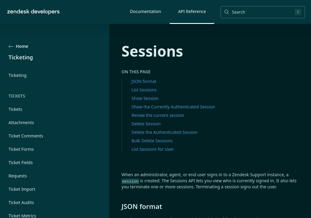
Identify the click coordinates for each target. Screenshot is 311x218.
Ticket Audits (21, 202)
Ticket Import (22, 189)
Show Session (145, 98)
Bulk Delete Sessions (152, 141)
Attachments (21, 122)
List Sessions (144, 90)
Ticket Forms (21, 149)
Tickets (15, 109)
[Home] (33, 12)
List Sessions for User (153, 149)
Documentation (145, 11)
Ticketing (17, 75)
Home (18, 46)
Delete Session (146, 124)
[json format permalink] (118, 206)
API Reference (192, 11)
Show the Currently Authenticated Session (173, 107)
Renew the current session (158, 115)
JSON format (144, 81)
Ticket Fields (21, 162)
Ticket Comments (26, 136)
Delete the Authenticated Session (164, 132)
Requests (18, 176)
